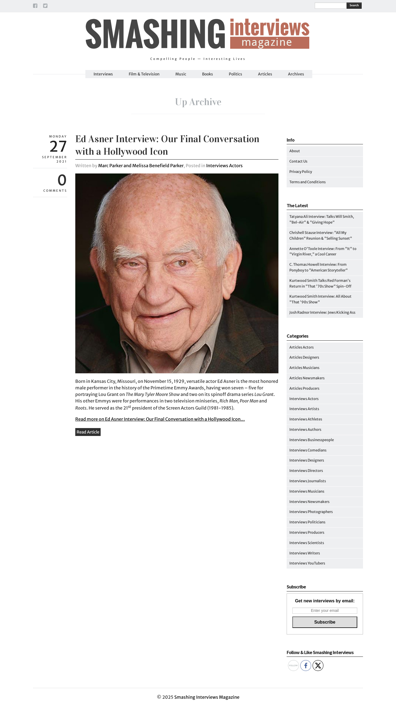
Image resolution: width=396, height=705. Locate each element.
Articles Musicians (304, 367)
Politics (235, 74)
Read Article (88, 432)
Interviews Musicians (306, 491)
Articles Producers (304, 388)
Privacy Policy (300, 171)
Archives (296, 74)
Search (354, 5)
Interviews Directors (306, 470)
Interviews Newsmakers (309, 501)
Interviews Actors (224, 165)
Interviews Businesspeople (311, 440)
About (294, 151)
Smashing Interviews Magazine (206, 697)
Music (180, 74)
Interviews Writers (304, 553)
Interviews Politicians (307, 522)
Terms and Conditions (307, 182)
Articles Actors (301, 347)
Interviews (103, 74)
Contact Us (298, 161)
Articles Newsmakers (307, 378)
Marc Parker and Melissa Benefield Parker (141, 165)
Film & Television (144, 74)
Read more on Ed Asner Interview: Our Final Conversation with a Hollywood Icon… (160, 419)
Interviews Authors (305, 429)
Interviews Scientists (306, 543)
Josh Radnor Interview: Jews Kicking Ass (322, 312)
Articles (265, 74)
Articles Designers (304, 357)
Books (207, 74)
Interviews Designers (306, 460)
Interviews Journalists (307, 481)
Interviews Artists (304, 409)
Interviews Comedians (307, 450)
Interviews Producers (306, 532)
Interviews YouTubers (307, 563)
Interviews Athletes (305, 419)
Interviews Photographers (311, 511)
